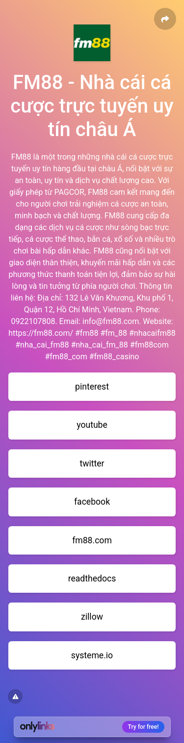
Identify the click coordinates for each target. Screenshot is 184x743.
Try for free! (143, 726)
